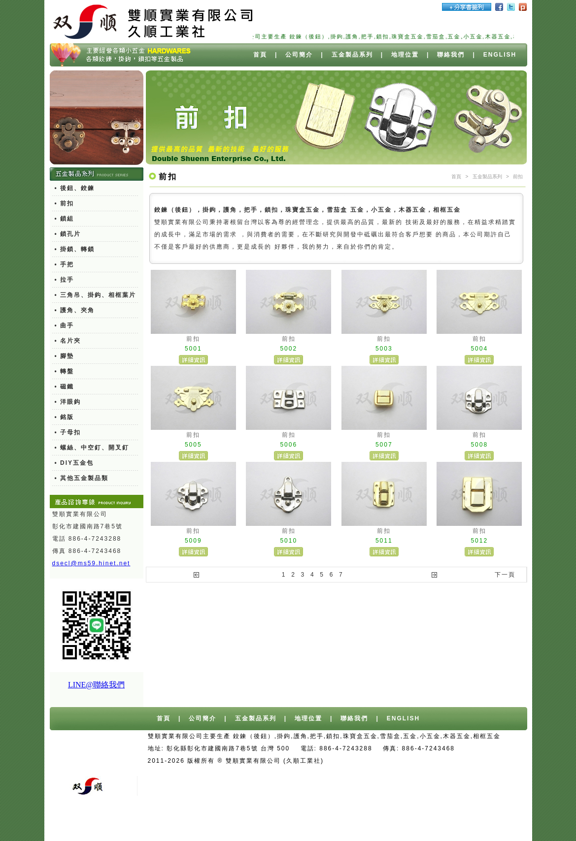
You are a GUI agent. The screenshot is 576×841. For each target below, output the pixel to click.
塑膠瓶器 (484, 822)
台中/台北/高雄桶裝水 (433, 760)
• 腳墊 (64, 356)
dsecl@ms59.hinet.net (91, 563)
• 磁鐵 (64, 386)
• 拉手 (64, 279)
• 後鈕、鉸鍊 (75, 188)
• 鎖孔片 (68, 233)
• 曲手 (64, 325)
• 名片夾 (68, 340)
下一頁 (505, 574)
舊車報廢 (359, 773)
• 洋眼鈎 (68, 401)
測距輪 (430, 822)
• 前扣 (64, 203)
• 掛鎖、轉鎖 (75, 249)
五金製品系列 (352, 54)
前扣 (518, 176)
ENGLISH (499, 54)
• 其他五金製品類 (82, 478)
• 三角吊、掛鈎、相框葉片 (95, 294)
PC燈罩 (301, 822)
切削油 (366, 822)
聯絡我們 (451, 54)
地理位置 (405, 54)
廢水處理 (398, 822)
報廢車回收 (320, 773)
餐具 (456, 822)
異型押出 (335, 822)
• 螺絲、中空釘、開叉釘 (92, 447)
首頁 (260, 54)
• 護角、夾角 (75, 310)
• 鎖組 (64, 218)
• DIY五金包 (74, 462)
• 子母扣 (68, 432)
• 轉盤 (64, 371)
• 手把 (64, 264)
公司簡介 (299, 54)
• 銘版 (64, 417)
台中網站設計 (370, 760)
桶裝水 (484, 760)
